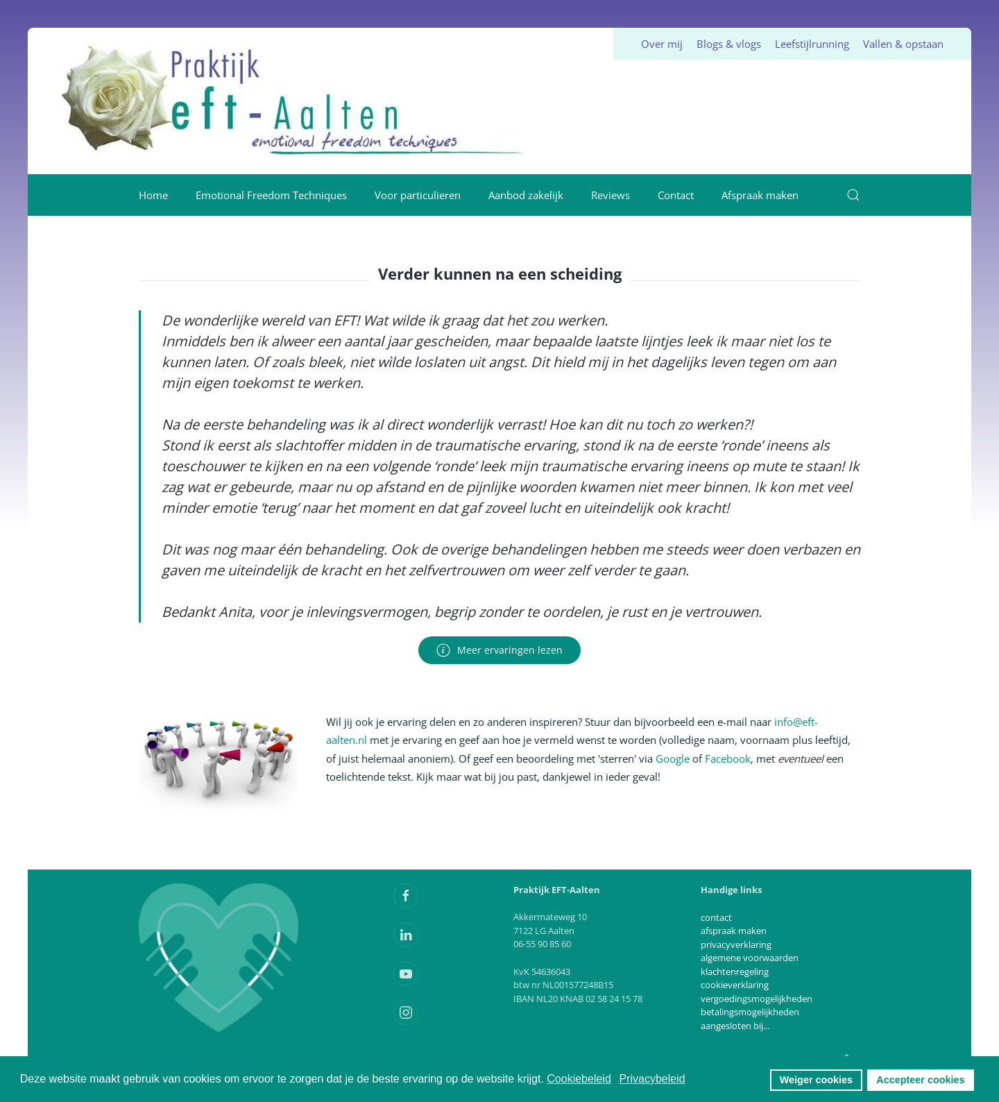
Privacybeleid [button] (652, 1079)
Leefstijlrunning (812, 44)
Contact (676, 195)
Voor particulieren (418, 195)
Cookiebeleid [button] (579, 1079)
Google (673, 758)
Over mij (662, 44)
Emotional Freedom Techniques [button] (271, 195)
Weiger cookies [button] (816, 1079)
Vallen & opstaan (903, 44)
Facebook (728, 758)
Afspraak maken (760, 195)
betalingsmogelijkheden (750, 1012)
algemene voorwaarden (750, 957)
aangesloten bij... (735, 1025)
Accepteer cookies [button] (920, 1079)
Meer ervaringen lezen (499, 650)
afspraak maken (734, 930)
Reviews (610, 195)
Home (153, 195)
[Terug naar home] (293, 101)
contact (716, 917)
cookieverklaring (735, 984)
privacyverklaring (736, 944)
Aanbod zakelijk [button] (525, 195)
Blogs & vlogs (729, 44)
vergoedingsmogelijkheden (756, 998)
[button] (853, 195)
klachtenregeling (735, 971)
